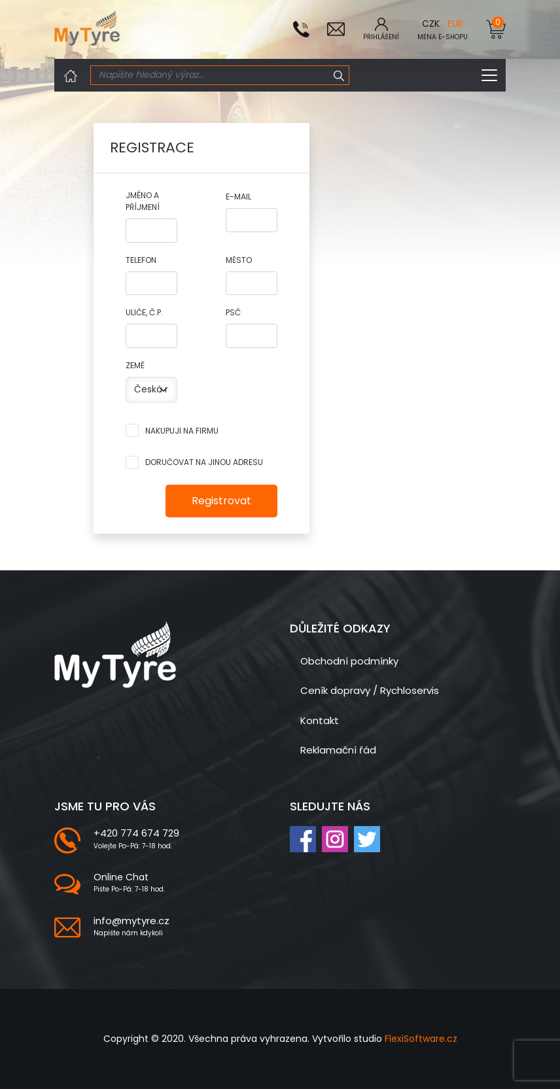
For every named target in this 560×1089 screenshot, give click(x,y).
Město (239, 260)
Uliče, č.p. (144, 312)
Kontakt (319, 720)
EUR (455, 23)
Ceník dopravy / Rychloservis (369, 690)
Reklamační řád (338, 750)
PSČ (233, 312)
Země (135, 365)
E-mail (238, 196)
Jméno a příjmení (143, 201)
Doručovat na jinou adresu (204, 462)
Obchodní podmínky (349, 661)
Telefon (141, 260)
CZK (431, 23)
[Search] (210, 75)
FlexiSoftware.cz (421, 1038)
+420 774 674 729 (136, 833)
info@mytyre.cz (131, 920)
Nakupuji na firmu (182, 430)
